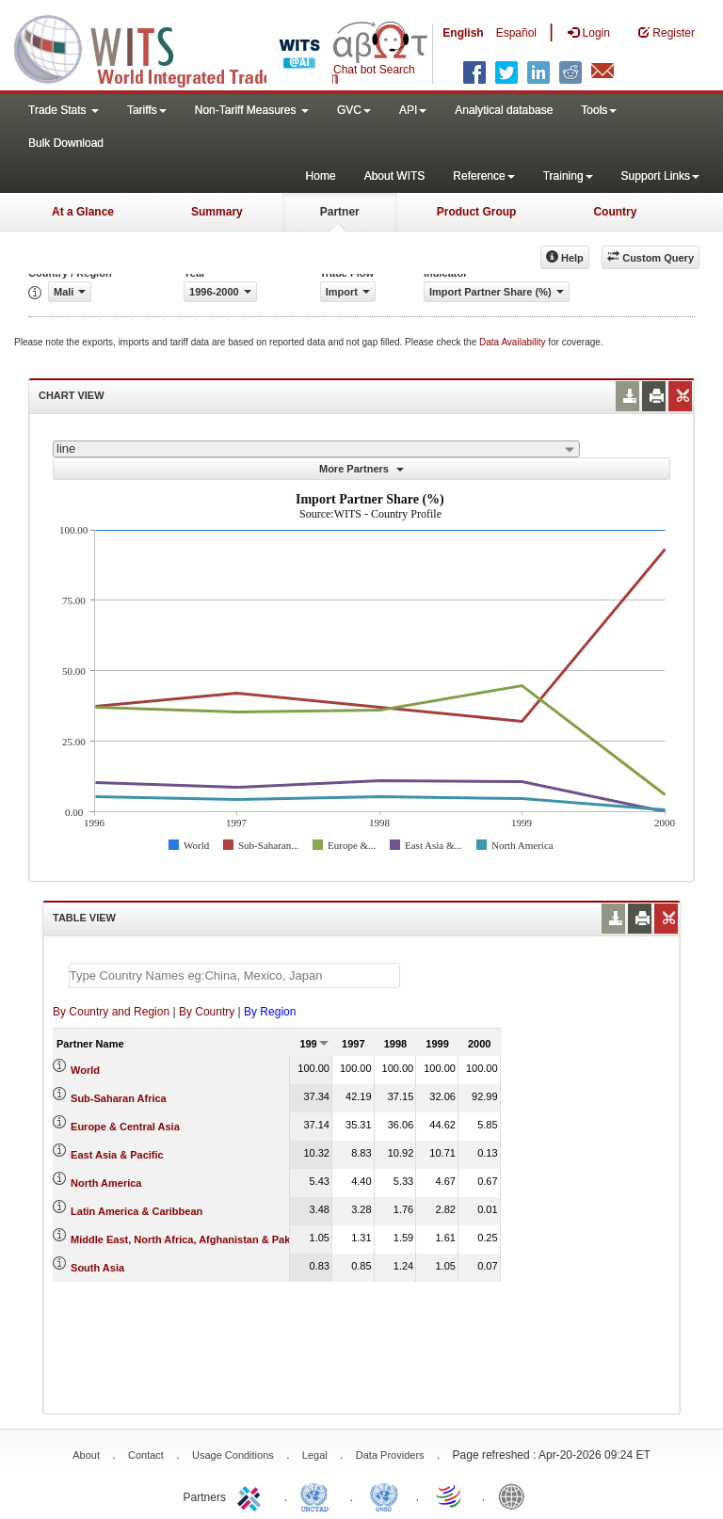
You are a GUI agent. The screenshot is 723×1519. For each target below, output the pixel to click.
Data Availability (513, 342)
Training (568, 176)
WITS (188, 47)
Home (321, 176)
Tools (599, 110)
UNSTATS (384, 1495)
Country (614, 211)
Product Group (477, 211)
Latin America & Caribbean (136, 1211)
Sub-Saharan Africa (119, 1098)
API (412, 110)
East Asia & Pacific (117, 1154)
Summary (217, 211)
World (85, 1070)
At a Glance (83, 211)
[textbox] (234, 975)
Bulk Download (66, 143)
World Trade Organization (450, 1495)
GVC (354, 110)
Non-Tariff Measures (252, 110)
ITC (252, 1495)
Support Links (660, 176)
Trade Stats (63, 110)
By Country (206, 1011)
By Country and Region (111, 1011)
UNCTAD (318, 1495)
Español (516, 33)
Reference (483, 176)
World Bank (516, 1495)
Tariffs (147, 110)
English (462, 33)
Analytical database (504, 110)
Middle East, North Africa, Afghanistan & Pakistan (192, 1239)
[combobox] (316, 448)
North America (106, 1183)
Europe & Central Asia (125, 1126)
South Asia (97, 1267)
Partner (340, 211)
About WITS (395, 176)
